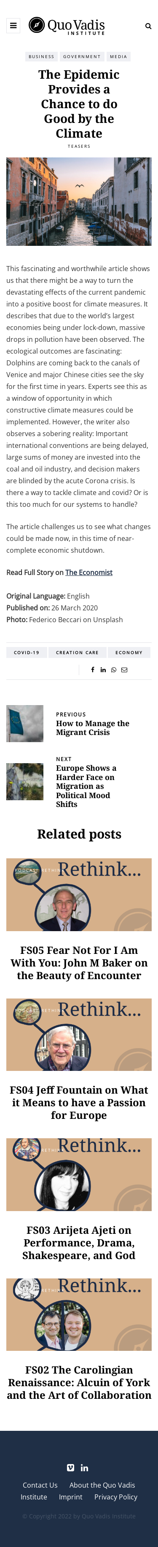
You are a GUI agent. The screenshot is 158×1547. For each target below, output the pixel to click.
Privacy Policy (115, 1497)
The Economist (88, 572)
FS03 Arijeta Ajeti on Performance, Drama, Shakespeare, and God (79, 1242)
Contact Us (40, 1485)
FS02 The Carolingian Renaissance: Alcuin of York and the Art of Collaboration (79, 1382)
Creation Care (77, 652)
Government (82, 56)
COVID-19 (27, 652)
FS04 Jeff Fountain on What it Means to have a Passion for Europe (79, 1102)
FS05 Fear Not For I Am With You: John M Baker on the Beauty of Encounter (79, 962)
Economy (129, 652)
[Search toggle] (145, 25)
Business (41, 56)
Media (118, 56)
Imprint (71, 1497)
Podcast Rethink (40, 870)
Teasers (79, 146)
